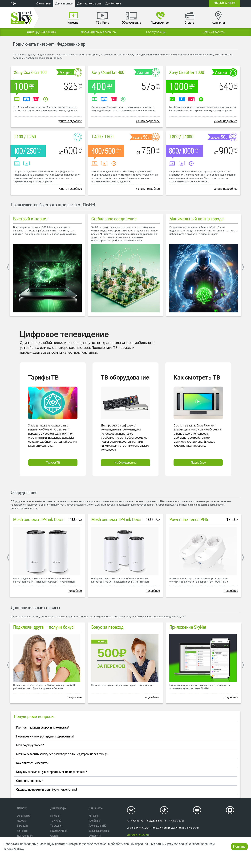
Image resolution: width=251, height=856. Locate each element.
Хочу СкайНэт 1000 (186, 72)
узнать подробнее (70, 121)
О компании (43, 3)
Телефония (56, 825)
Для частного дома (89, 3)
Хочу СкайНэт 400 (107, 72)
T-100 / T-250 (25, 136)
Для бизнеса (113, 3)
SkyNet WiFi (95, 835)
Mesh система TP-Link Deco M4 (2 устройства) (55, 519)
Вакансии (22, 825)
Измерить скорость (138, 835)
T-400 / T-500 (102, 136)
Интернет (55, 815)
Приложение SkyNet (187, 627)
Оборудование (24, 492)
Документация (25, 835)
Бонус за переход (107, 627)
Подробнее (198, 462)
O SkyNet (21, 808)
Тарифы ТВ (53, 462)
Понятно (239, 846)
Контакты (22, 830)
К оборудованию (125, 462)
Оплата (54, 835)
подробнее (75, 591)
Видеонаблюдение (99, 830)
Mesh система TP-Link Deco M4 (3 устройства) (133, 519)
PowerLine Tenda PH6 (188, 519)
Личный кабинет (224, 3)
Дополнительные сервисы (35, 607)
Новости (21, 820)
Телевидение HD (97, 825)
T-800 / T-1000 (181, 136)
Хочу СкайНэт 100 (30, 72)
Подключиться (58, 830)
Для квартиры (64, 3)
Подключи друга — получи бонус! (44, 627)
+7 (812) (180, 3)
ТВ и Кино (55, 820)
